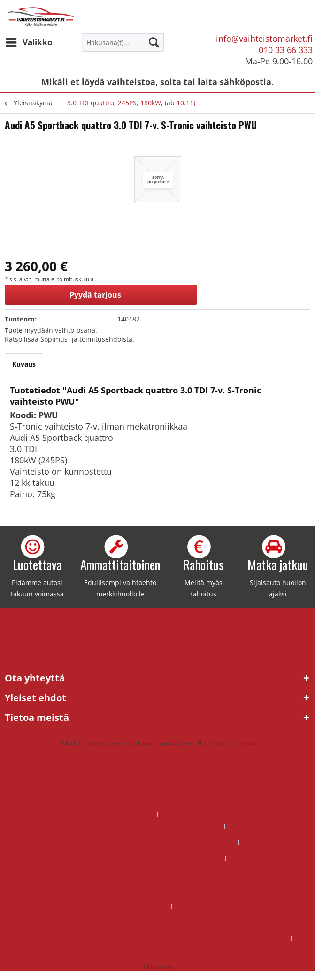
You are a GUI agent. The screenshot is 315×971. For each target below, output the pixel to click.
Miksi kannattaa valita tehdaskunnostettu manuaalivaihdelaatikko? (154, 874)
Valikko (29, 41)
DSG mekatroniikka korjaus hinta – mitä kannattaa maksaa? (154, 762)
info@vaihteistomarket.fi (264, 38)
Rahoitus (154, 906)
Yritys (154, 954)
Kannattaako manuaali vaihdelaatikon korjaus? (154, 826)
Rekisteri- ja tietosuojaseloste (213, 954)
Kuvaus (24, 364)
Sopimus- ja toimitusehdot (99, 954)
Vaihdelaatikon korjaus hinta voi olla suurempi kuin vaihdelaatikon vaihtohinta (131, 938)
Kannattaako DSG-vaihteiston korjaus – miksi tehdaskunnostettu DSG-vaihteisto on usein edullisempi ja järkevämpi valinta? (157, 798)
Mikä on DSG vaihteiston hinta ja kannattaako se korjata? (154, 842)
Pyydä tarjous (95, 295)
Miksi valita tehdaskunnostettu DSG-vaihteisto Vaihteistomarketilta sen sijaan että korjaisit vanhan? (154, 890)
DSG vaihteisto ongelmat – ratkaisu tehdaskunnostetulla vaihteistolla (154, 778)
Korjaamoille (269, 938)
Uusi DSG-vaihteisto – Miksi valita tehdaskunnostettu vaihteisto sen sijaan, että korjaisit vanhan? (154, 922)
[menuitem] (28, 42)
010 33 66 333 (286, 49)
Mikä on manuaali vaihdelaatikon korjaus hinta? (154, 858)
